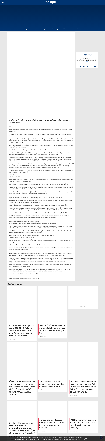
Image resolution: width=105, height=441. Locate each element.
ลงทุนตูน (27, 29)
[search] (102, 2)
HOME (8, 29)
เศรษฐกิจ (44, 29)
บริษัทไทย (35, 29)
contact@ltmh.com (87, 62)
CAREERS (95, 29)
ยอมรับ (87, 438)
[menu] (2, 2)
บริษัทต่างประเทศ (66, 29)
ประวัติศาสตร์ (78, 29)
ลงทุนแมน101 (17, 29)
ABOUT (87, 29)
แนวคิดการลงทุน (54, 29)
